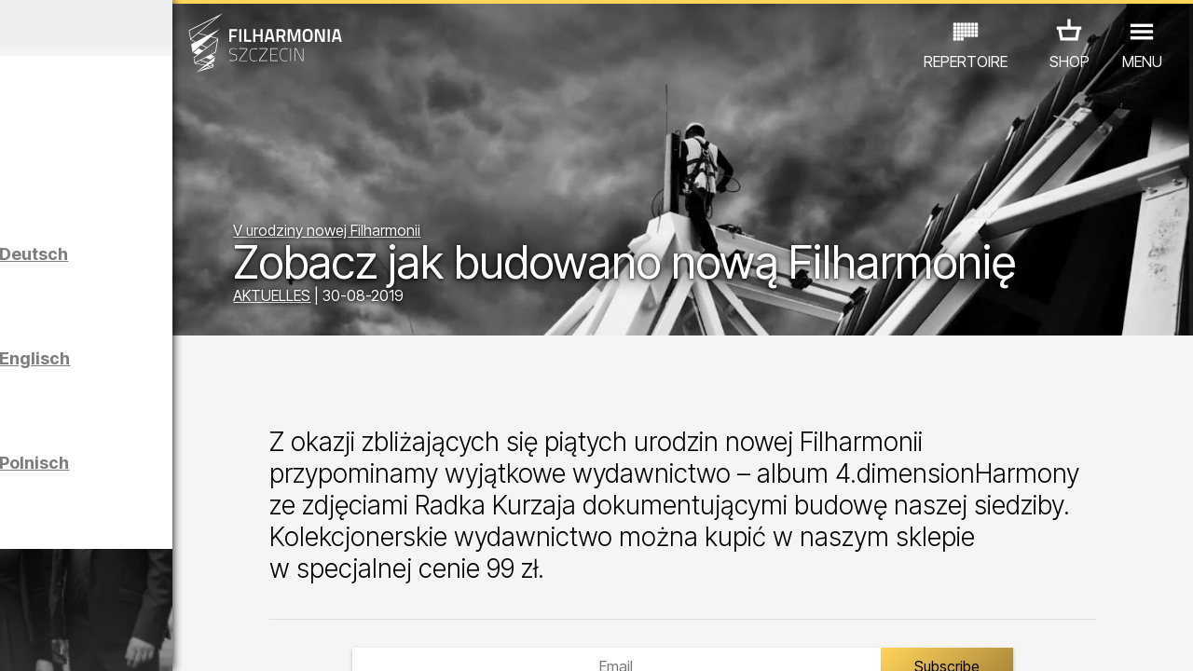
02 (42, 639)
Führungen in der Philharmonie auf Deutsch (170, 288)
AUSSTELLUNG (225, 563)
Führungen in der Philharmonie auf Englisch (170, 392)
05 (114, 639)
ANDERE (150, 589)
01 (17, 639)
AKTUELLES (402, 300)
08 (186, 639)
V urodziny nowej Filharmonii (457, 188)
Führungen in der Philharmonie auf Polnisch (170, 497)
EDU (140, 563)
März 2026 (154, 28)
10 (234, 639)
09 (210, 639)
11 (258, 639)
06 (138, 639)
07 (162, 639)
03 (66, 639)
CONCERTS (65, 563)
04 (90, 639)
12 (283, 639)
